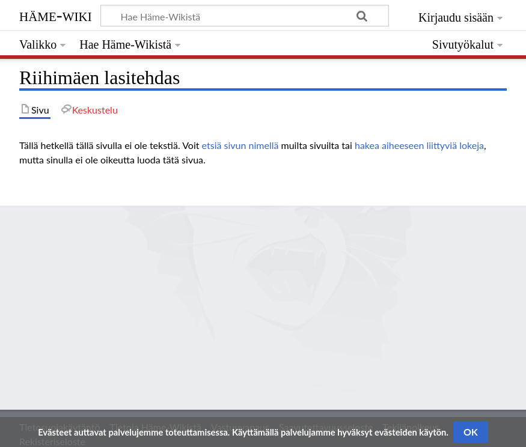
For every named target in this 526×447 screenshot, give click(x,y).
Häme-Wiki (55, 15)
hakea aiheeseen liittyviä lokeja (419, 145)
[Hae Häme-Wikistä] (244, 15)
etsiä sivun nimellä (240, 145)
